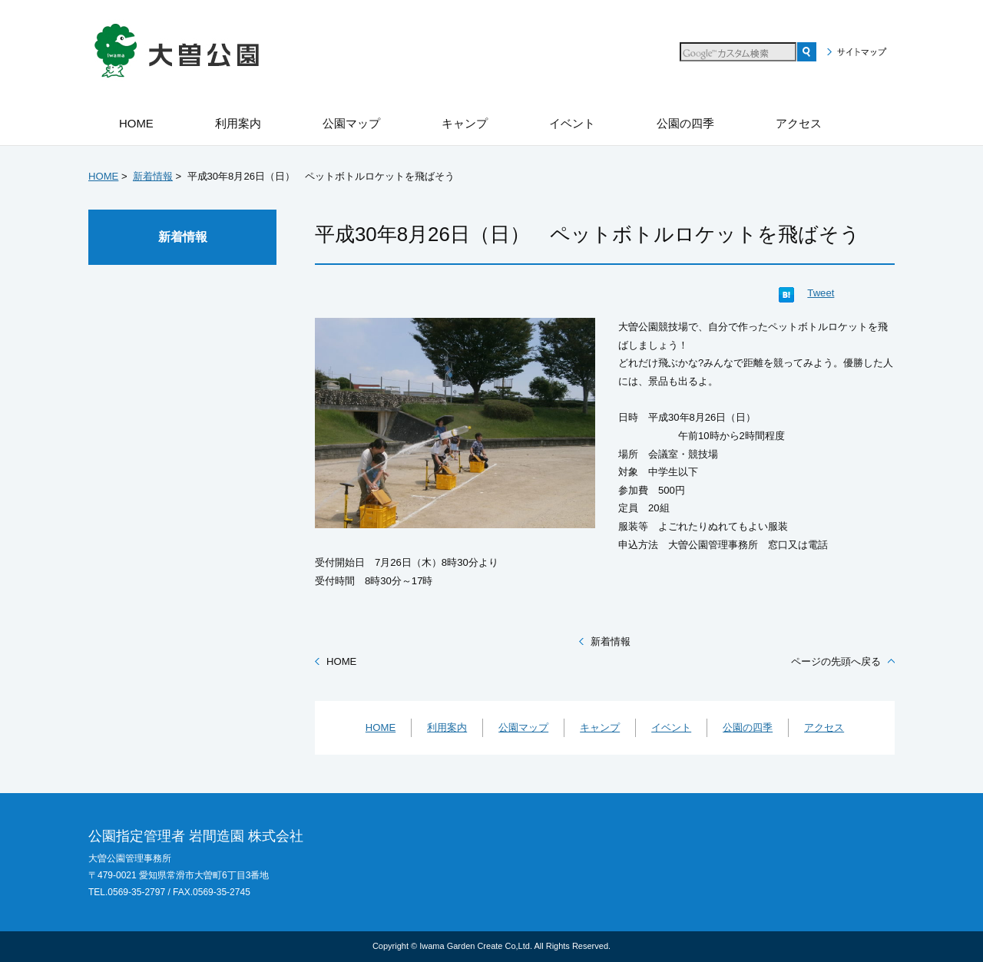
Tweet (820, 293)
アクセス (824, 727)
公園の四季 (748, 727)
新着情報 (153, 176)
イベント (671, 727)
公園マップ (523, 727)
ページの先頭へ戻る (836, 661)
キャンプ (600, 727)
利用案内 (447, 727)
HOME (103, 176)
